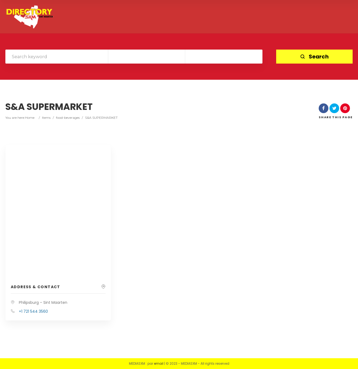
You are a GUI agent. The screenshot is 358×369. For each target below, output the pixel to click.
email (158, 363)
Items (46, 118)
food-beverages (68, 118)
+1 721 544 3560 (33, 311)
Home (29, 118)
